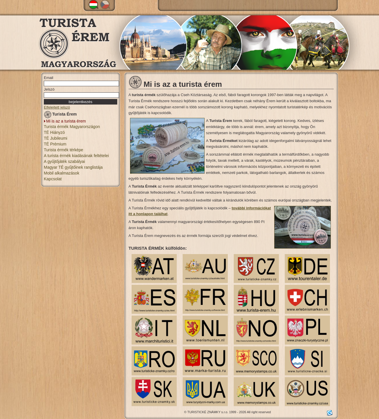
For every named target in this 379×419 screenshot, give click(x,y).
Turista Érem (60, 115)
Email (48, 77)
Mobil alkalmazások (61, 173)
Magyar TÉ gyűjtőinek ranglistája (73, 167)
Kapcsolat (53, 179)
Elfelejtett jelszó (57, 107)
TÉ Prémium (55, 144)
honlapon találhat (151, 214)
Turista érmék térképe (63, 150)
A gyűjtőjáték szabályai (64, 161)
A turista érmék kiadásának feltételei (76, 155)
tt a (132, 214)
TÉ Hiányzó (54, 132)
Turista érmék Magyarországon (72, 126)
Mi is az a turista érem (66, 121)
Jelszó (49, 89)
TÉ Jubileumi (55, 138)
